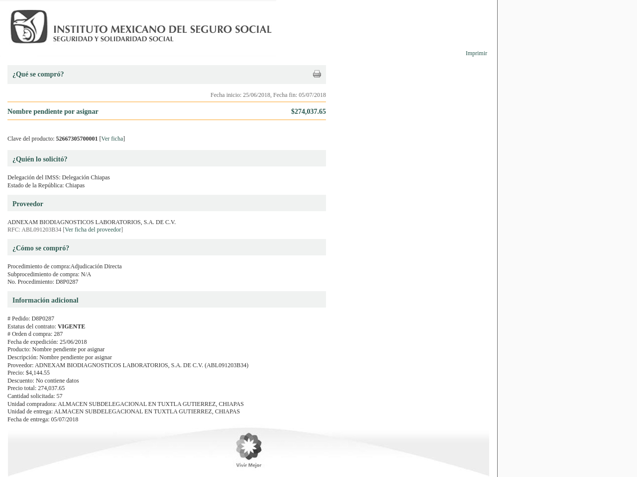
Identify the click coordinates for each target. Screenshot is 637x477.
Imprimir (476, 53)
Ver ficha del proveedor (93, 229)
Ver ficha (112, 138)
